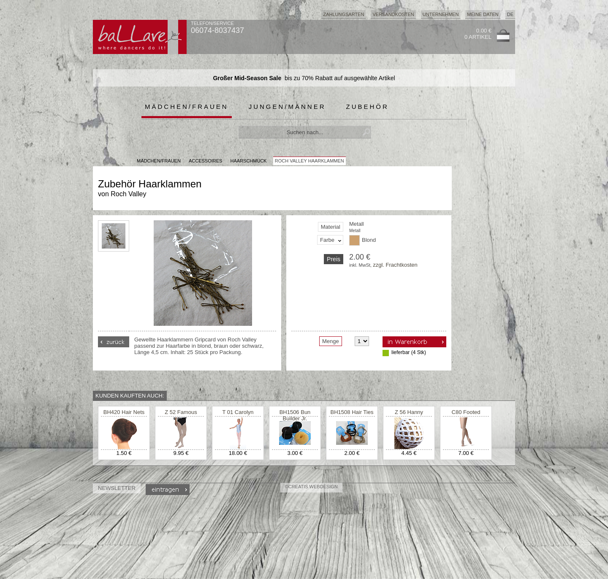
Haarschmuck (249, 160)
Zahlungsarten (343, 14)
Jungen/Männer (287, 106)
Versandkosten (393, 14)
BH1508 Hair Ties (352, 412)
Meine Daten (482, 14)
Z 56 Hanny (409, 412)
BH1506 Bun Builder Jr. (295, 415)
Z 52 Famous (181, 412)
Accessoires (205, 160)
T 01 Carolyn (237, 412)
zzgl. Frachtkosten (395, 265)
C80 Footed (466, 412)
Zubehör (367, 106)
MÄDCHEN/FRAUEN (159, 160)
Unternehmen (441, 14)
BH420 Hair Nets (124, 412)
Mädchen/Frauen (186, 106)
